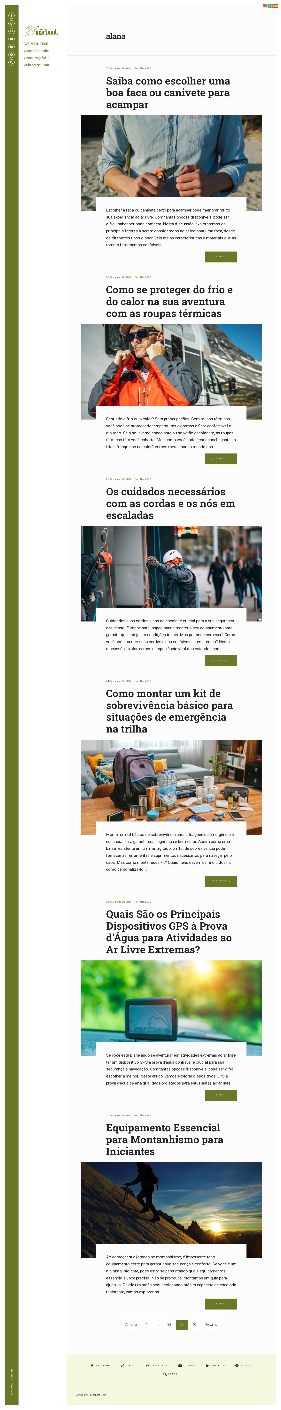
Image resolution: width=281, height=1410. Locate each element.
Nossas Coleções (36, 52)
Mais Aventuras (36, 66)
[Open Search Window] (11, 62)
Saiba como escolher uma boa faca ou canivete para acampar (171, 92)
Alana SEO (145, 68)
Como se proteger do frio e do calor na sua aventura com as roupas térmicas (168, 307)
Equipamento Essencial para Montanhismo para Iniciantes (168, 1151)
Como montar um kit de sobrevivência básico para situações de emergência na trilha (166, 722)
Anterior (131, 1336)
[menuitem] (47, 66)
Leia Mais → (221, 257)
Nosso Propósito (36, 59)
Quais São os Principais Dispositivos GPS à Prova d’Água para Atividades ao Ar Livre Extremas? (170, 943)
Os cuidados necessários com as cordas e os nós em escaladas (168, 514)
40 (194, 1336)
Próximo (211, 1336)
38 (169, 1336)
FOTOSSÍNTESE (36, 45)
